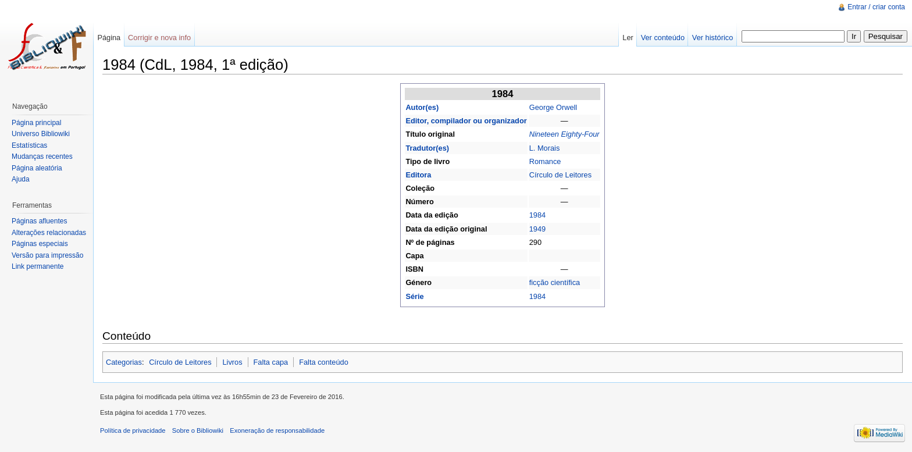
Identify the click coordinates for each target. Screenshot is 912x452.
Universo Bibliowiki (41, 134)
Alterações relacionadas (49, 233)
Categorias (124, 362)
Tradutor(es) (427, 148)
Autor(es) (422, 107)
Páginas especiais (40, 244)
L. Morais (544, 148)
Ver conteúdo (663, 37)
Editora (418, 174)
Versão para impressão (47, 255)
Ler (627, 37)
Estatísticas (29, 145)
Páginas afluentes (39, 221)
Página (108, 37)
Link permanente (37, 266)
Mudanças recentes (42, 156)
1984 (537, 215)
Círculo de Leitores (560, 174)
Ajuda (21, 179)
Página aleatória (37, 168)
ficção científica (554, 282)
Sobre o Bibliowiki (197, 430)
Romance (545, 161)
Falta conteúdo (323, 362)
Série (414, 296)
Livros (232, 362)
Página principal (36, 123)
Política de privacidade (133, 430)
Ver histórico (712, 37)
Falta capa (270, 362)
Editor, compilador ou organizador (465, 120)
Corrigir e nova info (159, 37)
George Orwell (553, 107)
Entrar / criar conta (876, 7)
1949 (537, 229)
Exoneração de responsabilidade (277, 430)
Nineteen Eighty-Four (564, 134)
